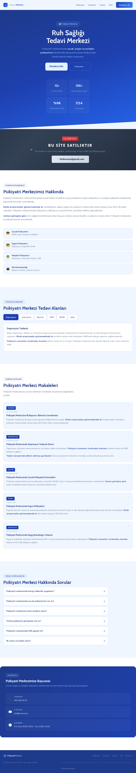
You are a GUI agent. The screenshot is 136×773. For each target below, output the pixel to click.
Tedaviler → (80, 66)
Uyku (72, 319)
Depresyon (11, 319)
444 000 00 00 (20, 702)
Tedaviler (92, 5)
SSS (111, 5)
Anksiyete (26, 319)
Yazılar (102, 5)
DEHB (62, 319)
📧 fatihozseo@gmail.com (70, 159)
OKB (52, 319)
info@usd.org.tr (21, 715)
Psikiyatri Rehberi (68, 768)
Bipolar (40, 319)
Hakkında (80, 5)
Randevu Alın (56, 66)
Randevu (129, 756)
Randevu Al (124, 5)
